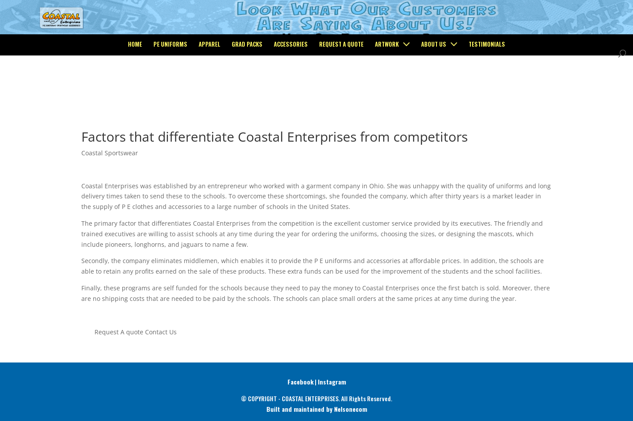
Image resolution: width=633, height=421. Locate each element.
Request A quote (119, 332)
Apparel (209, 80)
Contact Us (161, 332)
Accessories (291, 80)
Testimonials (487, 80)
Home (135, 80)
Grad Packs (247, 80)
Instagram (332, 381)
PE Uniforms (170, 80)
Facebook (300, 381)
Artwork (387, 80)
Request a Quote (341, 80)
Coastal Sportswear (109, 153)
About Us (433, 80)
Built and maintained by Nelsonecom (316, 409)
